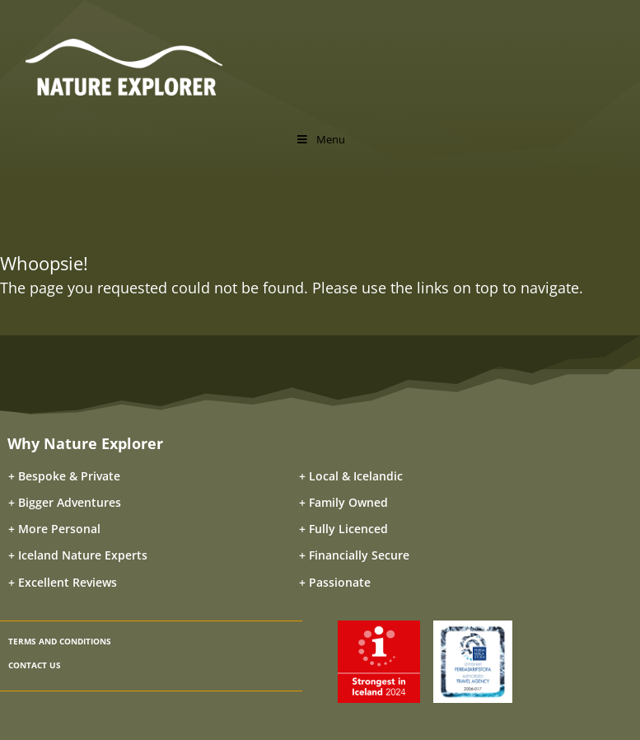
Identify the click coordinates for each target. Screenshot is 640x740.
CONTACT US (34, 665)
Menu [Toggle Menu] (319, 139)
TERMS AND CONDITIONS (59, 641)
